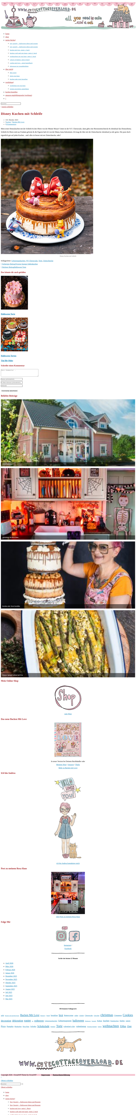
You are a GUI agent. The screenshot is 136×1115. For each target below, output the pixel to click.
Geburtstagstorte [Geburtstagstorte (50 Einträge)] (65, 1022)
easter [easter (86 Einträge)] (27, 1021)
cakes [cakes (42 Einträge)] (76, 1017)
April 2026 (9, 965)
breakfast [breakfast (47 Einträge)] (54, 1017)
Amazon (71, 766)
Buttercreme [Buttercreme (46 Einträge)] (68, 1017)
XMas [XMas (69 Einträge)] (123, 1027)
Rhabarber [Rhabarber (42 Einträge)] (18, 1028)
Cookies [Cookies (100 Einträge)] (128, 1016)
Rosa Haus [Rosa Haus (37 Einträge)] (26, 1028)
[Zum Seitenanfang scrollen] (1, 1079)
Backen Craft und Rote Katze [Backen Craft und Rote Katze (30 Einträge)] (12, 1017)
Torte (40, 261)
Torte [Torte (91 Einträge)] (59, 1027)
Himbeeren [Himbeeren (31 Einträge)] (88, 1022)
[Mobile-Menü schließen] (7, 1082)
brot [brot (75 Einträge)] (61, 1016)
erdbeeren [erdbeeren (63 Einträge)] (39, 1022)
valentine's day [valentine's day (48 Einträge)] (69, 1028)
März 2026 (9, 968)
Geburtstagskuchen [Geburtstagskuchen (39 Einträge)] (51, 1022)
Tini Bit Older (7, 361)
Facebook (68, 950)
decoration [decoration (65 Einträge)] (6, 1022)
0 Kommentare (11, 124)
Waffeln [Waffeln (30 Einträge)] (100, 1028)
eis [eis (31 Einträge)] (32, 1022)
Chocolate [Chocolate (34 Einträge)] (96, 1017)
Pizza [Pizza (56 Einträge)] (3, 1027)
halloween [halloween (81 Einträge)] (78, 1021)
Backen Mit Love (18, 122)
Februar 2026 (10, 971)
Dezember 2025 (11, 977)
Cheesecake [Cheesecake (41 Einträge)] (89, 1017)
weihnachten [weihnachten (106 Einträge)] (111, 1027)
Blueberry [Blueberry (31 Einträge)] (42, 1017)
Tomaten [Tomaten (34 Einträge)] (52, 1028)
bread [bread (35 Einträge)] (48, 1017)
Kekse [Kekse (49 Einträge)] (99, 1022)
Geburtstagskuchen (18, 261)
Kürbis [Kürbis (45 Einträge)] (122, 1022)
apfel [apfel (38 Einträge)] (2, 1017)
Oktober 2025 (10, 984)
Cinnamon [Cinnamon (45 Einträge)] (118, 1017)
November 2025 (11, 981)
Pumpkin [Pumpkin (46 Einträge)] (10, 1028)
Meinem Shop (61, 766)
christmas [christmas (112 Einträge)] (106, 1016)
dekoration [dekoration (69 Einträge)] (17, 1022)
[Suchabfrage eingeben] (11, 103)
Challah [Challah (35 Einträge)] (81, 1017)
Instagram (67, 947)
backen (8, 122)
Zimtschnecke (48, 261)
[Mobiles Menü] (7, 107)
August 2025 (10, 991)
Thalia (77, 766)
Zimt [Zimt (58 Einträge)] (129, 1027)
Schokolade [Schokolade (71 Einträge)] (43, 1027)
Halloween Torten (8, 356)
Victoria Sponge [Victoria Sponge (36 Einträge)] (92, 1028)
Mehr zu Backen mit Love (68, 769)
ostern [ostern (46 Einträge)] (128, 1022)
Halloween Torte (8, 314)
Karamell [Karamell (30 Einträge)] (94, 1022)
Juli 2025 (8, 994)
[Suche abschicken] (22, 1085)
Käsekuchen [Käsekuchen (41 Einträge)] (114, 1022)
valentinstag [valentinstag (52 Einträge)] (81, 1028)
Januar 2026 (9, 974)
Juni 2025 (8, 997)
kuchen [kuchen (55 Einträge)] (106, 1022)
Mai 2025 (8, 1000)
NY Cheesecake (32, 261)
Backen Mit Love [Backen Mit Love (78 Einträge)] (29, 1016)
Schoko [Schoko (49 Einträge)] (33, 1028)
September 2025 (11, 987)
